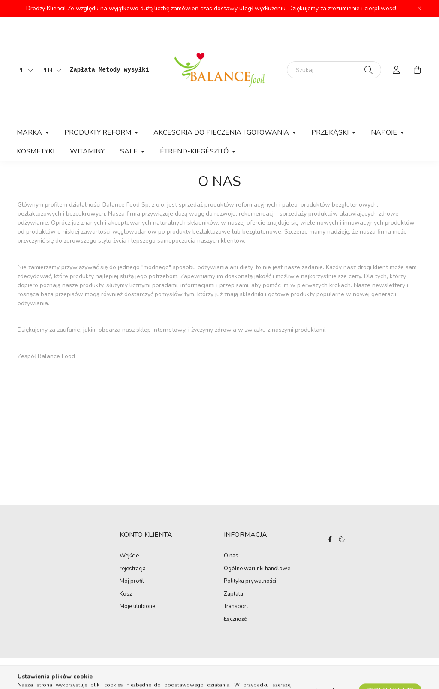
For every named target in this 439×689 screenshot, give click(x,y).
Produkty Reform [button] (98, 132)
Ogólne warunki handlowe (257, 569)
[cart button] (417, 69)
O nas (231, 556)
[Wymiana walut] (49, 69)
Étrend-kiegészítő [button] (195, 151)
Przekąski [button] (330, 132)
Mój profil (132, 581)
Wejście (129, 556)
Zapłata (233, 594)
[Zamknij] (419, 8)
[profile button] (396, 69)
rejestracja (133, 569)
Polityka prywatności (250, 581)
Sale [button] (129, 151)
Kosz (126, 594)
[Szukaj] (334, 69)
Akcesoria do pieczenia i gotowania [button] (222, 132)
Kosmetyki (35, 151)
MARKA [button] (30, 132)
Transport (236, 606)
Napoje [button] (385, 132)
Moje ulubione (137, 606)
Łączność (235, 619)
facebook (330, 539)
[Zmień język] (23, 69)
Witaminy (87, 151)
